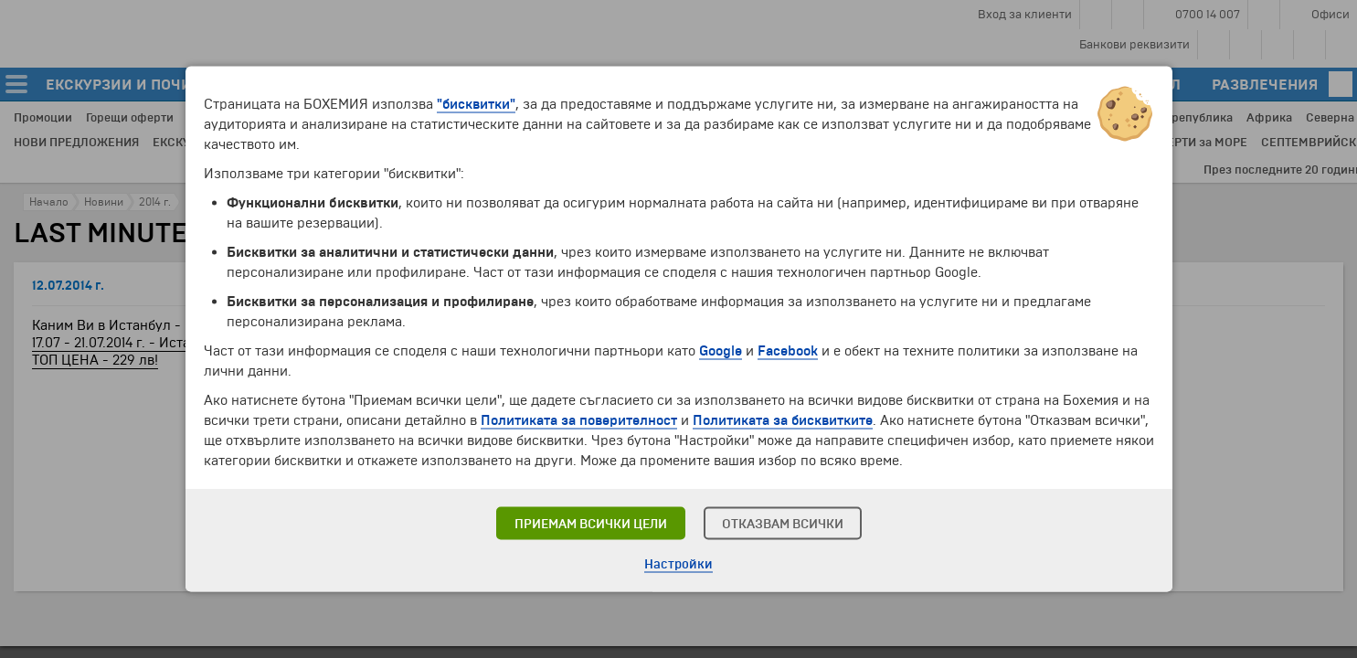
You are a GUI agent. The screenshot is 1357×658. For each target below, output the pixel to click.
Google (720, 351)
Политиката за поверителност (579, 420)
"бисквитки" (476, 104)
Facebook (788, 351)
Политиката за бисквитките (783, 420)
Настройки (678, 564)
